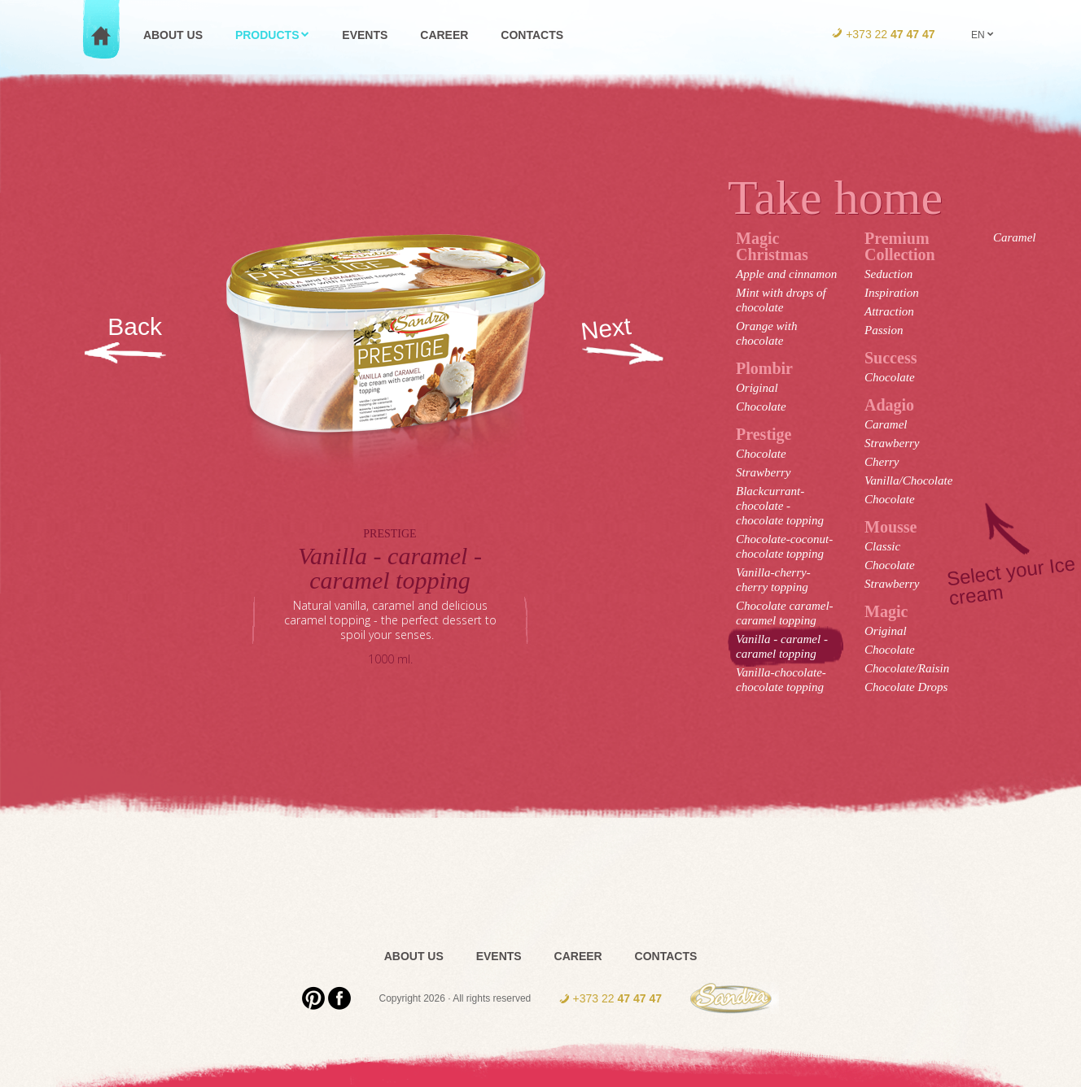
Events (364, 35)
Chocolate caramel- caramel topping (785, 613)
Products (272, 35)
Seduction (888, 273)
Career (444, 35)
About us (173, 35)
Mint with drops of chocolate (781, 300)
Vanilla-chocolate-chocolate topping (781, 680)
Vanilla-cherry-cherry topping (773, 580)
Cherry (881, 461)
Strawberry (763, 472)
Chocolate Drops (906, 687)
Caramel (886, 424)
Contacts (532, 35)
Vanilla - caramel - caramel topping (782, 646)
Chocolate (761, 406)
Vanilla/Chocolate (908, 480)
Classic (882, 546)
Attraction (889, 311)
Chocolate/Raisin (906, 668)
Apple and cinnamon (786, 273)
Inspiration (891, 292)
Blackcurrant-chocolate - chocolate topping (780, 506)
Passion (884, 330)
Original (757, 387)
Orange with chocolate (766, 333)
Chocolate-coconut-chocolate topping (784, 546)
